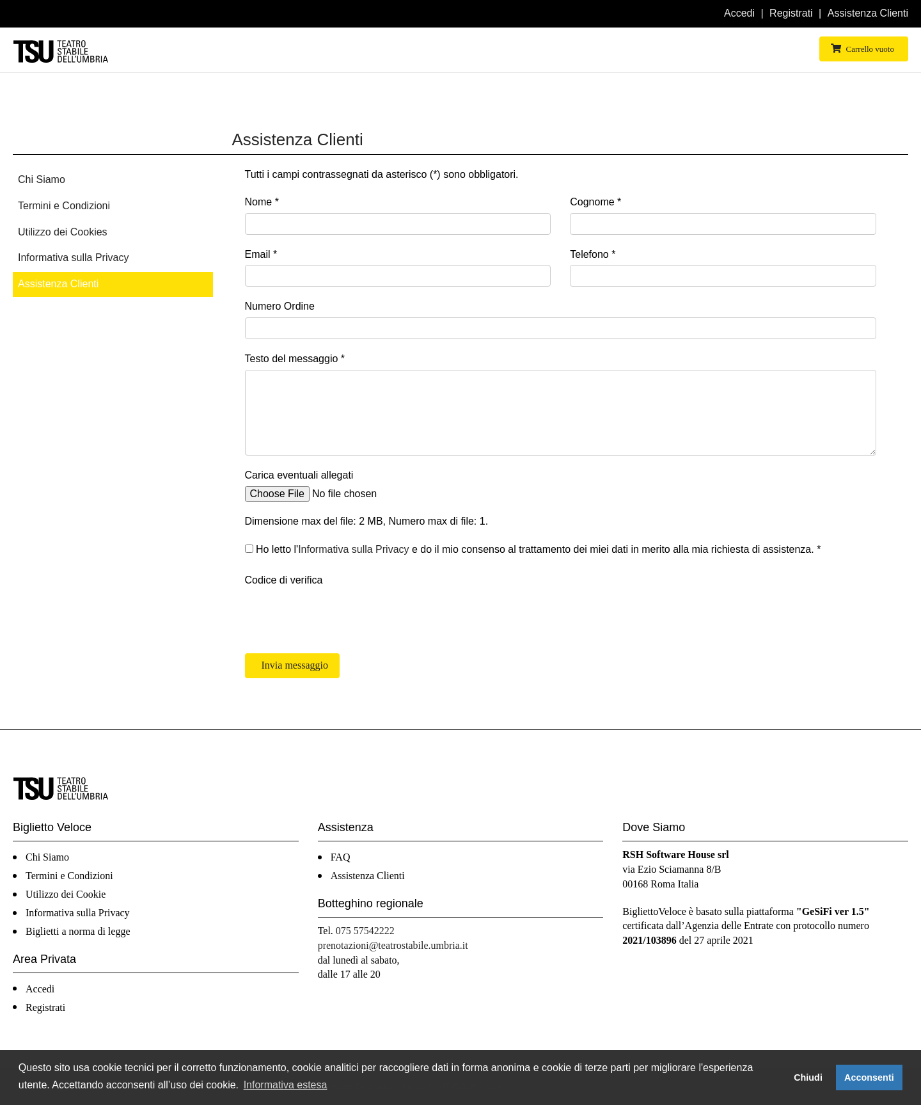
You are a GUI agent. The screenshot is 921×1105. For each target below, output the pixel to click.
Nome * (262, 201)
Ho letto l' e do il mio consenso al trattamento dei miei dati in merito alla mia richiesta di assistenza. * (533, 549)
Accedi (739, 13)
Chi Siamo (41, 179)
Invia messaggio (293, 665)
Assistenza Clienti (868, 13)
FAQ (340, 857)
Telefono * (592, 254)
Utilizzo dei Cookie (66, 894)
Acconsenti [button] (869, 1077)
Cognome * (595, 201)
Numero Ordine (280, 306)
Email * (261, 254)
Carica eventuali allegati (299, 475)
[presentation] (342, 615)
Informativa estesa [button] (285, 1084)
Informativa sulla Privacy (73, 257)
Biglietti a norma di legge (78, 931)
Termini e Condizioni (64, 205)
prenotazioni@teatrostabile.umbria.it (393, 945)
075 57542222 (365, 930)
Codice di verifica (284, 580)
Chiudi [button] (808, 1077)
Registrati (791, 13)
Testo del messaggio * (295, 358)
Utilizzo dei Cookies (62, 232)
